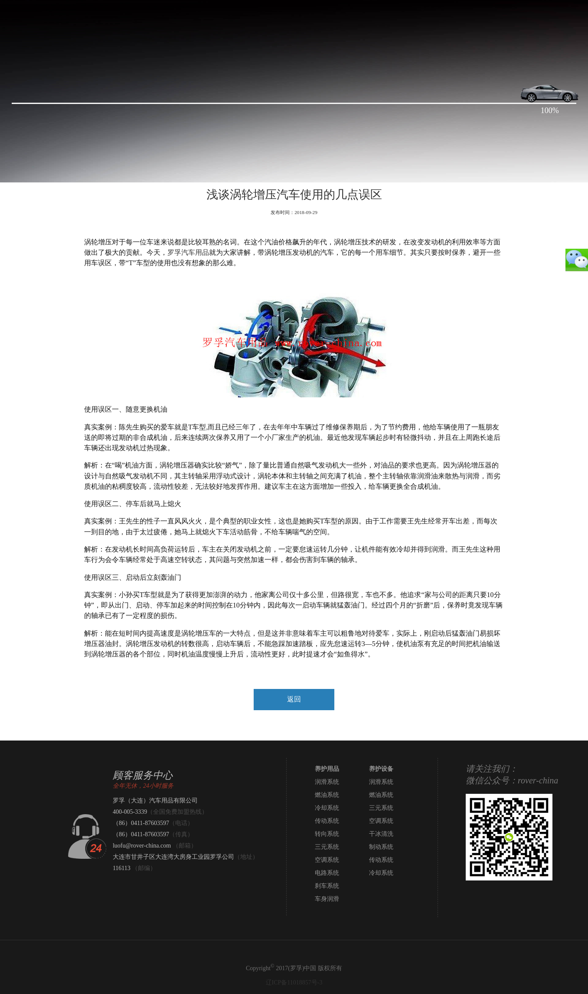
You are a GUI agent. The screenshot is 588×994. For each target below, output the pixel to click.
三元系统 (381, 808)
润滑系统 (327, 782)
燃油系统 (327, 795)
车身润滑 (327, 899)
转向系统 (327, 834)
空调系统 (381, 821)
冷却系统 (327, 808)
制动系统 (381, 847)
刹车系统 (327, 886)
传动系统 (327, 821)
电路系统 (327, 873)
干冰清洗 (381, 834)
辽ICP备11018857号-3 (294, 982)
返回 (294, 699)
